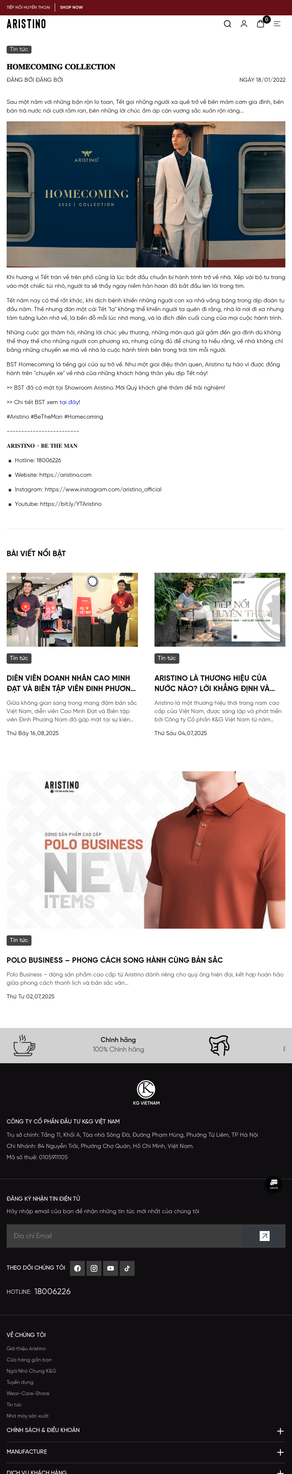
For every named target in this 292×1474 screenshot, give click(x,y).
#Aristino (18, 417)
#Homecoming (83, 417)
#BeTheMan (47, 417)
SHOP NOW (71, 7)
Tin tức (14, 1405)
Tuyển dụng (20, 1382)
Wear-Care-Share (28, 1393)
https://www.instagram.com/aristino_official (103, 490)
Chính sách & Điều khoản (43, 1430)
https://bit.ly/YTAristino (70, 504)
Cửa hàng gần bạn (29, 1360)
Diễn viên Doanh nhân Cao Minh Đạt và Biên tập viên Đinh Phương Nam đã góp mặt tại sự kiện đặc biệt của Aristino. (71, 684)
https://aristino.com (65, 475)
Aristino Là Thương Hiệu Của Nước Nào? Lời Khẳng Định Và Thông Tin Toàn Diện (212, 684)
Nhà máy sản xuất (28, 1416)
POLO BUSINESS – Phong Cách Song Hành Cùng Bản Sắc (115, 961)
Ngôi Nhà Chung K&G (31, 1371)
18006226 (52, 1292)
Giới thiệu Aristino (26, 1348)
